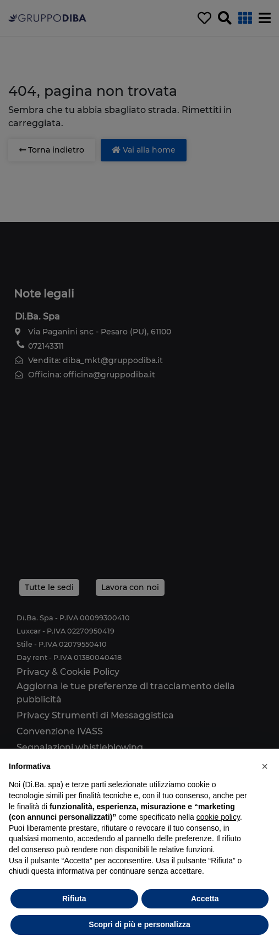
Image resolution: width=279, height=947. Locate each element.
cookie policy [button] (218, 817)
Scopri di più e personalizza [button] (139, 924)
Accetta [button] (205, 898)
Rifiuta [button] (74, 898)
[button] (264, 766)
